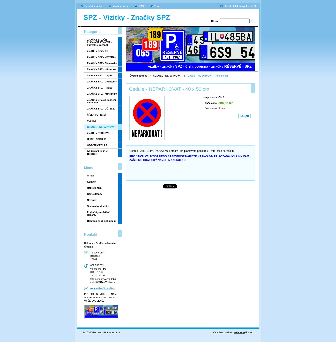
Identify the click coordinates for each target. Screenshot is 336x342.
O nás (90, 175)
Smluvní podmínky (98, 206)
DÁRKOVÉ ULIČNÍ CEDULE (97, 152)
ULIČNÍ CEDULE (96, 139)
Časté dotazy (94, 194)
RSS (141, 6)
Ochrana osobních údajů (101, 221)
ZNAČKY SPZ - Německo (101, 69)
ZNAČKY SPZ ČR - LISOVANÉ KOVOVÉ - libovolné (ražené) (99, 42)
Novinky (92, 200)
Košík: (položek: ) (240, 6)
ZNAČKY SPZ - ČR (97, 51)
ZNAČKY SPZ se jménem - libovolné (102, 101)
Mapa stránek (120, 6)
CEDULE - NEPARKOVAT (167, 75)
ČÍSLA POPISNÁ (96, 114)
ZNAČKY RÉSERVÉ (98, 133)
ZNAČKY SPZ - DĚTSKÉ (101, 108)
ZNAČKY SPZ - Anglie (99, 75)
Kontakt (91, 181)
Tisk (156, 6)
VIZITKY (91, 121)
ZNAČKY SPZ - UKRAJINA (102, 81)
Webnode (239, 332)
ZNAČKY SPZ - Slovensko (102, 63)
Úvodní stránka (138, 75)
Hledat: (215, 21)
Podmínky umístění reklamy (98, 213)
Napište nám (94, 187)
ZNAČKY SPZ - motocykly (102, 93)
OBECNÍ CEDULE (97, 145)
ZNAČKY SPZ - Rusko (99, 87)
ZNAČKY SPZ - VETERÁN (102, 57)
